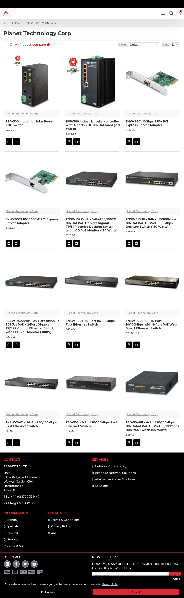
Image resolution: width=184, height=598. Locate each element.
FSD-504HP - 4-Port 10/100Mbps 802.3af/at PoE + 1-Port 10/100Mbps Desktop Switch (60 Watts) (152, 426)
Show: (166, 44)
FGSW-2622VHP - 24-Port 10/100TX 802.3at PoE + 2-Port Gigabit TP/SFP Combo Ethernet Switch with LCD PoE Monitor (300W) (32, 326)
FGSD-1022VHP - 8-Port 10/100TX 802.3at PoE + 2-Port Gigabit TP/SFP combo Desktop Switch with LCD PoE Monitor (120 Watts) (92, 225)
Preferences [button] (48, 592)
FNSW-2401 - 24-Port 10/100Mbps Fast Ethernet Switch (31, 424)
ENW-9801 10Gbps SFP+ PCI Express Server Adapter (147, 123)
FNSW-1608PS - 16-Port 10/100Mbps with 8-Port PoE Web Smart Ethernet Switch (151, 324)
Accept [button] (136, 592)
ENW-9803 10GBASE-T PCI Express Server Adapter (32, 221)
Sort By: (123, 44)
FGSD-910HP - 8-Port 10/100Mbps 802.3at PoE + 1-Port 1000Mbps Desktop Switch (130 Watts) (151, 223)
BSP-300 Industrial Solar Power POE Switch (30, 123)
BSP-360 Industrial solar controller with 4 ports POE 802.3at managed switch (93, 125)
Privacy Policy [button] (110, 584)
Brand (15, 22)
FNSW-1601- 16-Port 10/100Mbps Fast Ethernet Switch (90, 322)
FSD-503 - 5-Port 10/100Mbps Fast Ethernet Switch (91, 424)
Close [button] (176, 578)
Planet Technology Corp (22, 113)
